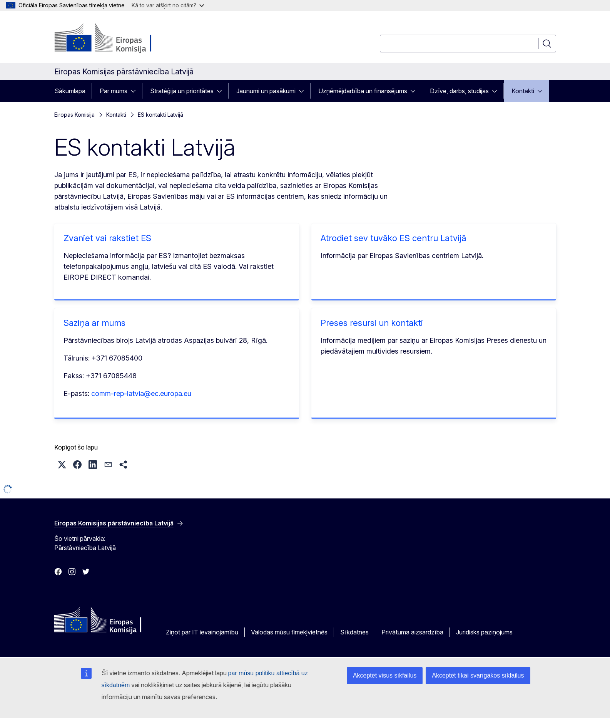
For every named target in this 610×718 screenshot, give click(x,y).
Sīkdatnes (354, 632)
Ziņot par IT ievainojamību (202, 632)
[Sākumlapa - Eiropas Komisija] (116, 38)
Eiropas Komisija (74, 114)
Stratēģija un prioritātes (182, 91)
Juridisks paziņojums (484, 632)
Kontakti (522, 91)
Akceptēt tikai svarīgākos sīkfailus (478, 675)
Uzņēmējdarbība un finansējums (362, 91)
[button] (62, 464)
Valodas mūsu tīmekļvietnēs (289, 632)
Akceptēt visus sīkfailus (384, 675)
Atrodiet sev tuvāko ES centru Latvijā (393, 238)
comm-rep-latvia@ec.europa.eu (141, 393)
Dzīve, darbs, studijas (459, 91)
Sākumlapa (70, 91)
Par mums (113, 91)
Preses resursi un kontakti (372, 323)
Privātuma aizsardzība (412, 632)
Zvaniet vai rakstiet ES (107, 238)
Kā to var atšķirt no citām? (168, 5)
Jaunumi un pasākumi (266, 91)
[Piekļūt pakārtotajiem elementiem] (135, 91)
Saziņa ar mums (94, 323)
